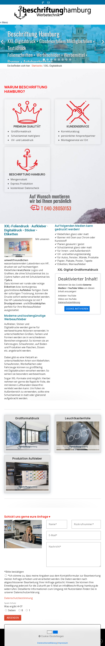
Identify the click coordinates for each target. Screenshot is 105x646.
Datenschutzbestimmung (18, 598)
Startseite (37, 65)
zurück (3, 44)
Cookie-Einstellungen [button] (51, 636)
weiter (102, 44)
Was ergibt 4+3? (13, 605)
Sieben (12, 610)
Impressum (63, 643)
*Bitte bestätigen (14, 571)
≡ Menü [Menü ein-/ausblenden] (4, 22)
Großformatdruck (27, 434)
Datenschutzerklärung (69, 302)
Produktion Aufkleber (27, 474)
